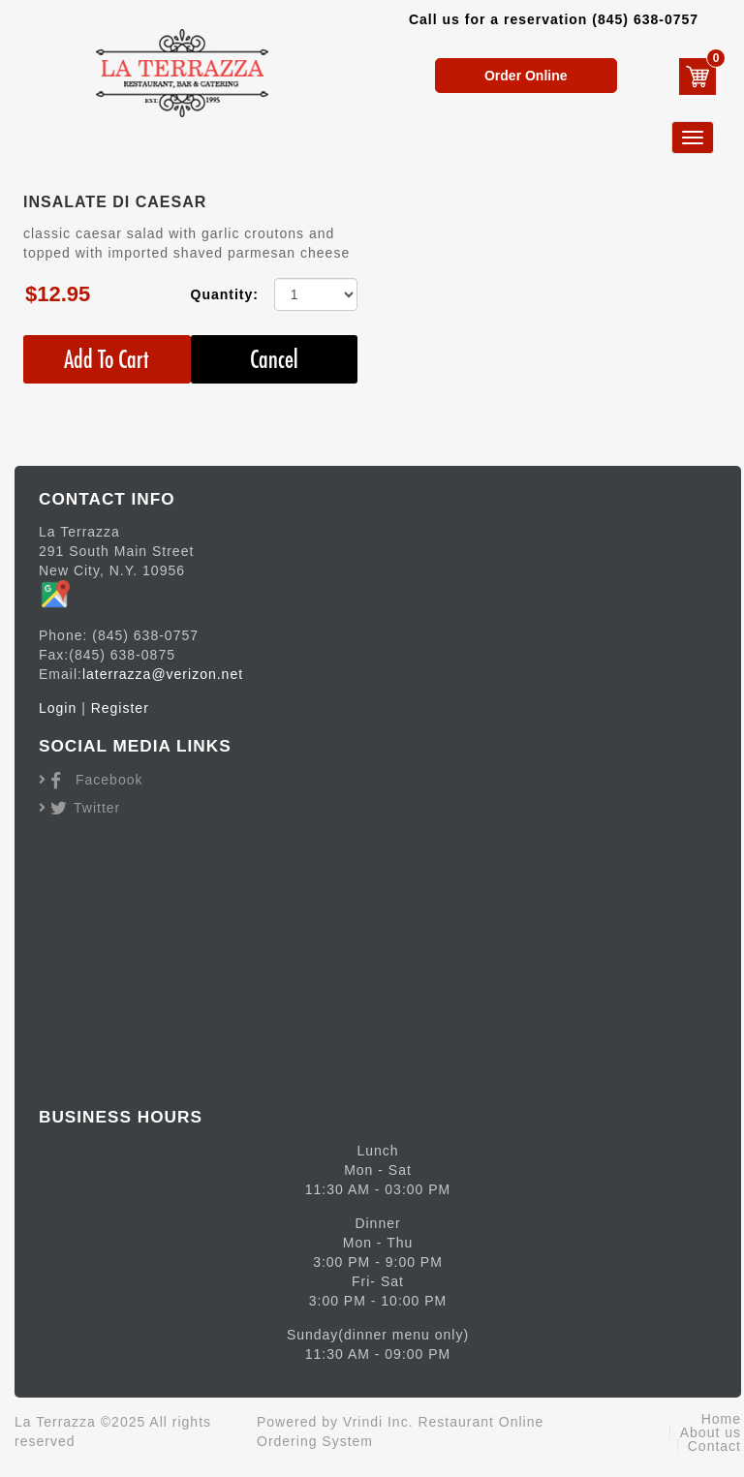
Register (120, 708)
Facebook (109, 779)
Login (58, 708)
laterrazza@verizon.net (162, 674)
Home (721, 1419)
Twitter (97, 807)
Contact (714, 1446)
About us (710, 1432)
